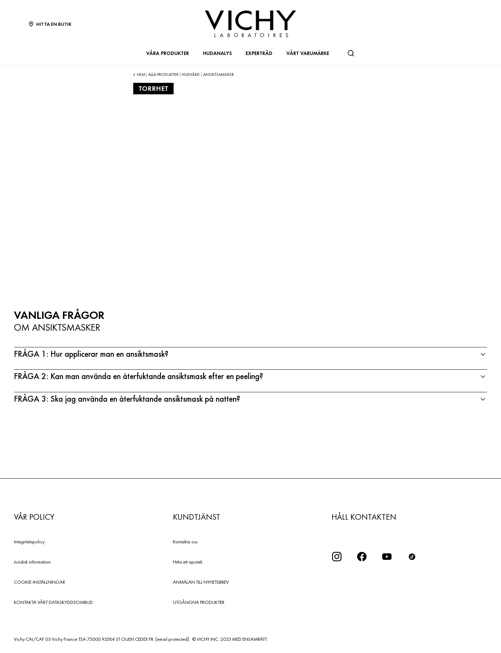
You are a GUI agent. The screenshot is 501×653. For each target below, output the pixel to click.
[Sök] (351, 53)
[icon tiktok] (412, 556)
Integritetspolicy (29, 541)
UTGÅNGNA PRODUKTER (198, 602)
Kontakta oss (185, 541)
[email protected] (172, 639)
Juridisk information (32, 562)
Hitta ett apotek (187, 562)
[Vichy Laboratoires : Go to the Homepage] (250, 23)
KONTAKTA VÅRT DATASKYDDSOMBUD (53, 602)
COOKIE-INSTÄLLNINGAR (39, 582)
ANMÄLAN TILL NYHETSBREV (201, 582)
